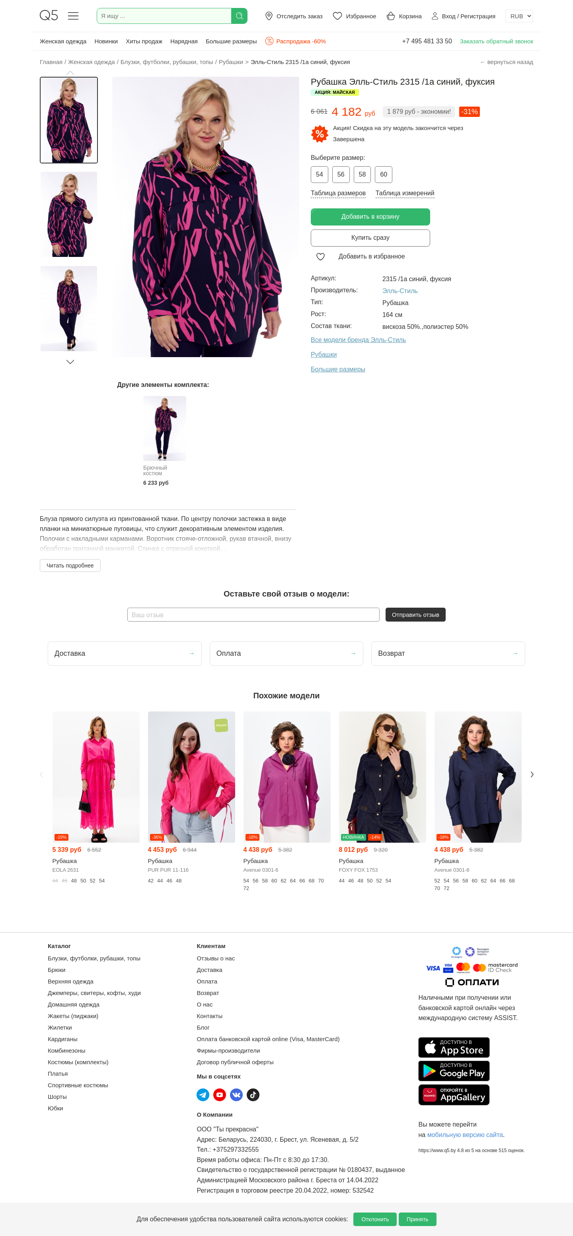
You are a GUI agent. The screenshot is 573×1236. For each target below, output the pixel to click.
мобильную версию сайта (465, 1134)
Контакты (209, 1016)
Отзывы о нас (216, 958)
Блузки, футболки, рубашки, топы (94, 958)
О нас (204, 1004)
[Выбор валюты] (519, 16)
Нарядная (184, 41)
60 (383, 174)
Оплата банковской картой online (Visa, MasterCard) (268, 1039)
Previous (41, 775)
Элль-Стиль (400, 291)
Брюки (56, 969)
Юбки (55, 1108)
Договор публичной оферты (235, 1062)
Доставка (209, 969)
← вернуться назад (506, 61)
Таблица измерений (405, 193)
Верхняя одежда (71, 981)
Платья (58, 1073)
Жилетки (60, 1027)
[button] (70, 73)
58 (362, 174)
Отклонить (375, 1219)
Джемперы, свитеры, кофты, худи (94, 992)
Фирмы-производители (228, 1050)
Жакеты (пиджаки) (73, 1016)
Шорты (57, 1096)
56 (341, 174)
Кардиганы (63, 1039)
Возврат (208, 992)
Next (532, 775)
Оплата (207, 981)
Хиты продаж (144, 41)
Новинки (106, 41)
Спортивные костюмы (78, 1085)
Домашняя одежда (73, 1004)
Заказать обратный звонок (496, 41)
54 (319, 174)
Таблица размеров (338, 193)
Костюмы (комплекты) (78, 1062)
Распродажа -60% (295, 41)
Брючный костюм (155, 470)
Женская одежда (63, 41)
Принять (418, 1219)
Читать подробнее (70, 565)
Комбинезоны (67, 1050)
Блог (203, 1027)
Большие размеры (231, 41)
